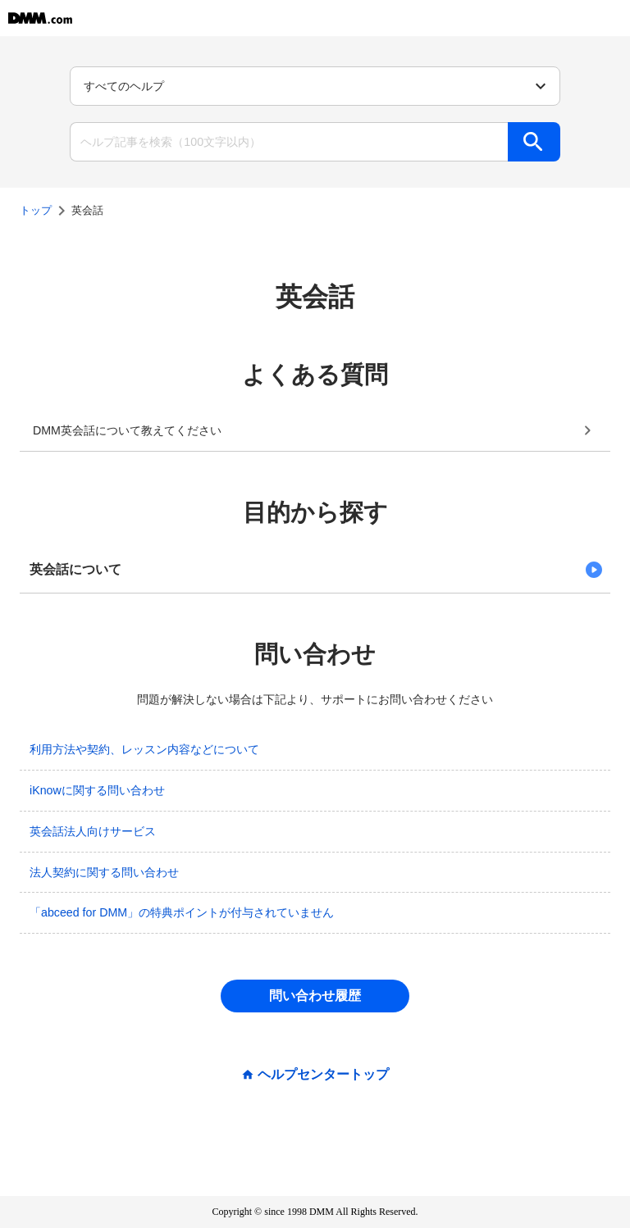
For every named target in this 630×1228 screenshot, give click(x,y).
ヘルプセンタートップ (323, 1074)
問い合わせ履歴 (315, 996)
